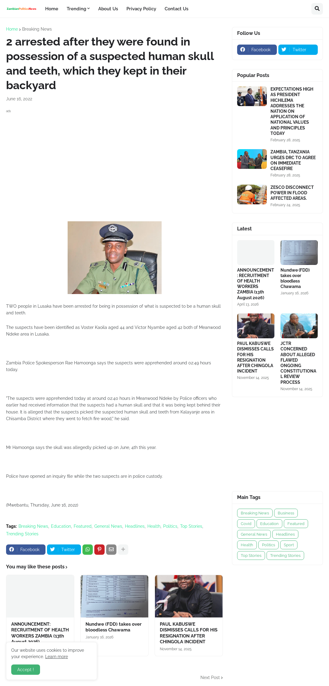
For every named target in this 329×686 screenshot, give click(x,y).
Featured (83, 526)
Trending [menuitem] (76, 9)
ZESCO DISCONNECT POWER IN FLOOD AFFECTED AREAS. (292, 193)
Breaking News (37, 29)
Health (153, 526)
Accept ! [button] (25, 669)
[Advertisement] (114, 157)
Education (61, 526)
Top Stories (191, 526)
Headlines (135, 526)
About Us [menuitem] (108, 9)
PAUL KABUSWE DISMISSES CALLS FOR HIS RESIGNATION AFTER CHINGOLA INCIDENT (188, 633)
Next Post (210, 677)
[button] (317, 9)
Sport (289, 545)
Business (286, 513)
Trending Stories (22, 533)
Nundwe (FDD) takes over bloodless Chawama (114, 627)
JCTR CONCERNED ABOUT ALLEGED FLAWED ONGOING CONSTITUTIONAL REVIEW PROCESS (298, 362)
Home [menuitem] (51, 9)
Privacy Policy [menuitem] (141, 9)
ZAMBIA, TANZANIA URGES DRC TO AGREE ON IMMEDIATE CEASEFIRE (293, 160)
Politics (170, 526)
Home (12, 29)
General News (108, 526)
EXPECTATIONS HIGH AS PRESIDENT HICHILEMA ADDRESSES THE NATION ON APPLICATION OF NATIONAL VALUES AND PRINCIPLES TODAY (291, 111)
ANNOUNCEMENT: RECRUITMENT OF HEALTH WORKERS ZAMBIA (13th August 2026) (40, 633)
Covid (246, 523)
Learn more (56, 656)
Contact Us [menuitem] (176, 9)
